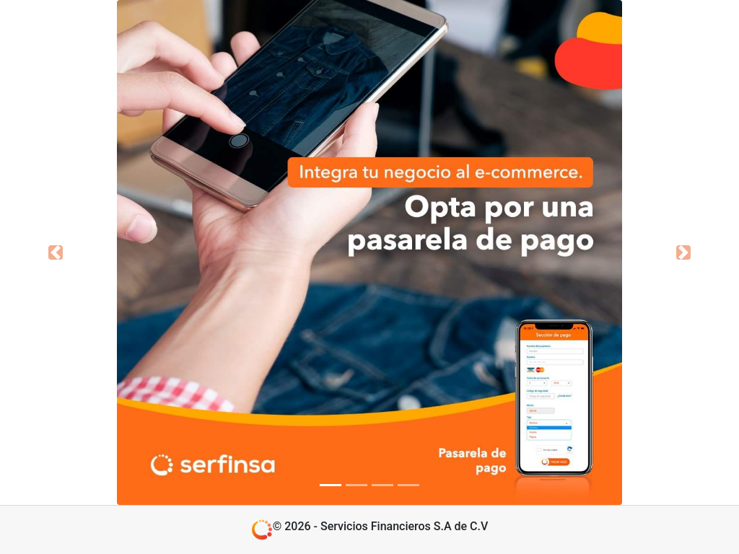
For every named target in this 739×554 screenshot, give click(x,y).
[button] (55, 252)
